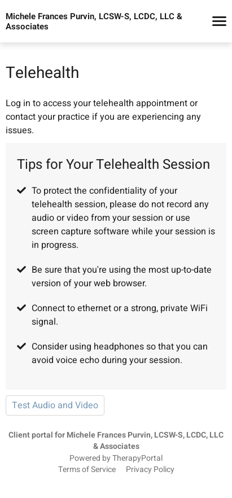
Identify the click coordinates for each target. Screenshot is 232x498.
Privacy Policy (150, 469)
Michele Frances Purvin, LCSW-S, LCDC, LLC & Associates (94, 21)
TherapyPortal (137, 458)
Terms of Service (87, 469)
